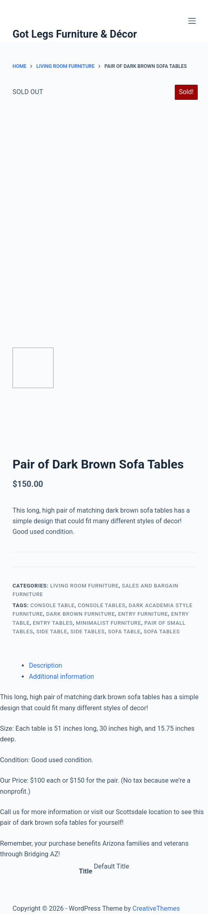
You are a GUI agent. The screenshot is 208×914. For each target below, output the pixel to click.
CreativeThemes (156, 908)
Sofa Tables (162, 631)
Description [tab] (45, 665)
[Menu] (192, 21)
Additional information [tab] (61, 676)
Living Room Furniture (84, 586)
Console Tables (102, 605)
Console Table (52, 605)
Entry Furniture (143, 614)
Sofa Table (124, 631)
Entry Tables (53, 623)
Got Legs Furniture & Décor (74, 34)
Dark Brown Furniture (80, 614)
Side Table (51, 631)
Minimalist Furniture (108, 623)
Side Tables (88, 631)
